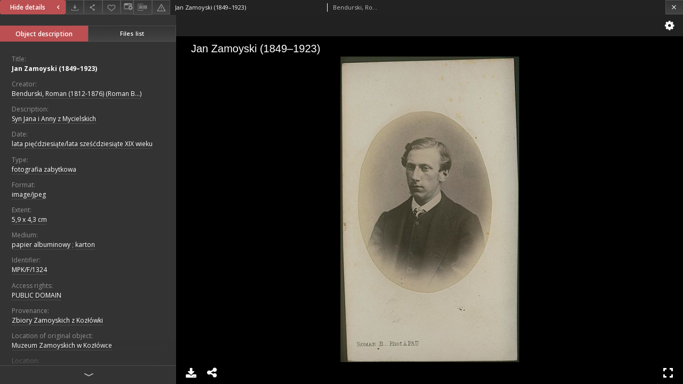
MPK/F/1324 (29, 269)
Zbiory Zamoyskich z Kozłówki (57, 320)
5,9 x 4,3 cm (29, 219)
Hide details (36, 7)
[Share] (93, 7)
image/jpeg (29, 194)
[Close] (674, 7)
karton (85, 244)
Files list (132, 33)
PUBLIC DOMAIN (36, 295)
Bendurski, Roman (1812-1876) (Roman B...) (76, 93)
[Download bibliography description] (142, 7)
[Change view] (127, 7)
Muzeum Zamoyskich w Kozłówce (62, 345)
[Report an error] (161, 7)
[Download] (75, 7)
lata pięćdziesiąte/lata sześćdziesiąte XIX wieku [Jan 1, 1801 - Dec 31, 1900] (82, 143)
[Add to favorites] (111, 7)
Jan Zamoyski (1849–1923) (54, 68)
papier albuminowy (41, 244)
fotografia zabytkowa (44, 169)
